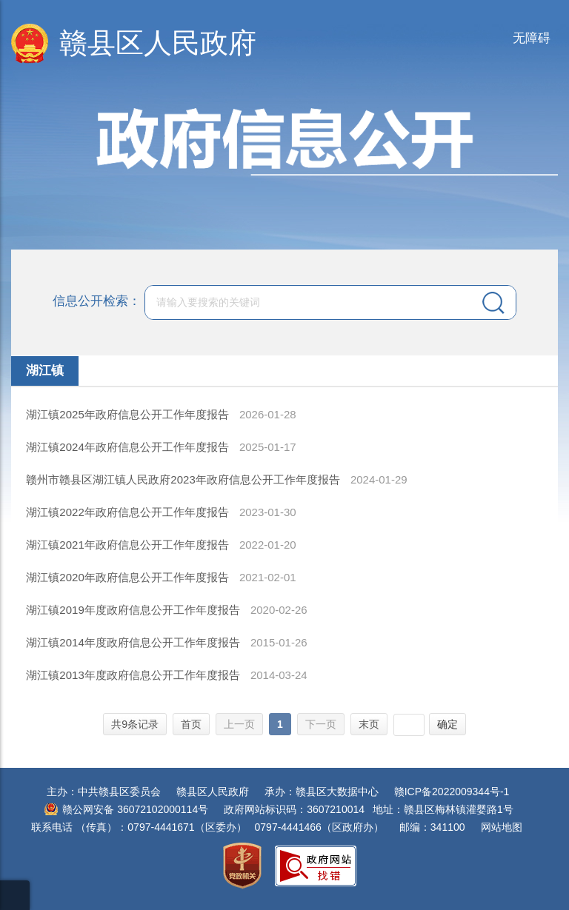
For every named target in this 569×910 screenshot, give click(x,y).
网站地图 (501, 827)
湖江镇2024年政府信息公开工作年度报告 (129, 447)
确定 (447, 724)
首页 (191, 724)
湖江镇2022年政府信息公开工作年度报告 (129, 512)
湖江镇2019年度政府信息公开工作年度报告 (134, 609)
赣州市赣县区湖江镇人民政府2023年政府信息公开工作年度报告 (184, 479)
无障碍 (531, 38)
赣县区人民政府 (157, 42)
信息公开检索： (97, 302)
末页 (369, 724)
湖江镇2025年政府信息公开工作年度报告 (129, 414)
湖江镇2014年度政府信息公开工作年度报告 (134, 642)
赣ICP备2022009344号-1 (452, 791)
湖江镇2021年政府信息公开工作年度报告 (129, 544)
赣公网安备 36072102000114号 (135, 809)
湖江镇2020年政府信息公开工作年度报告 (129, 577)
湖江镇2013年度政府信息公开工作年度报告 (134, 675)
